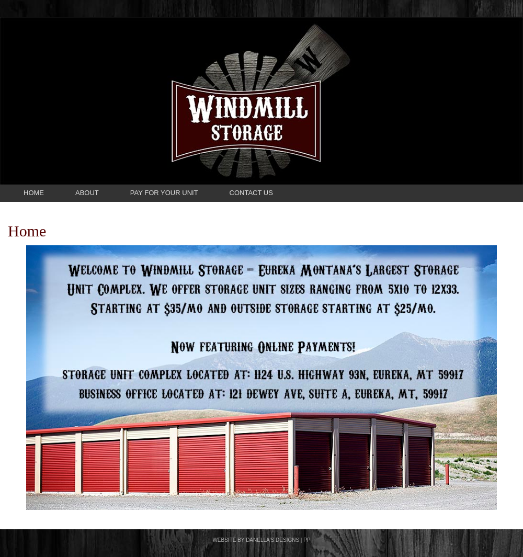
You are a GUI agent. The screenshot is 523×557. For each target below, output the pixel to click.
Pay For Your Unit (164, 193)
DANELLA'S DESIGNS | (274, 540)
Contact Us (251, 193)
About (87, 193)
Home (34, 193)
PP (306, 540)
